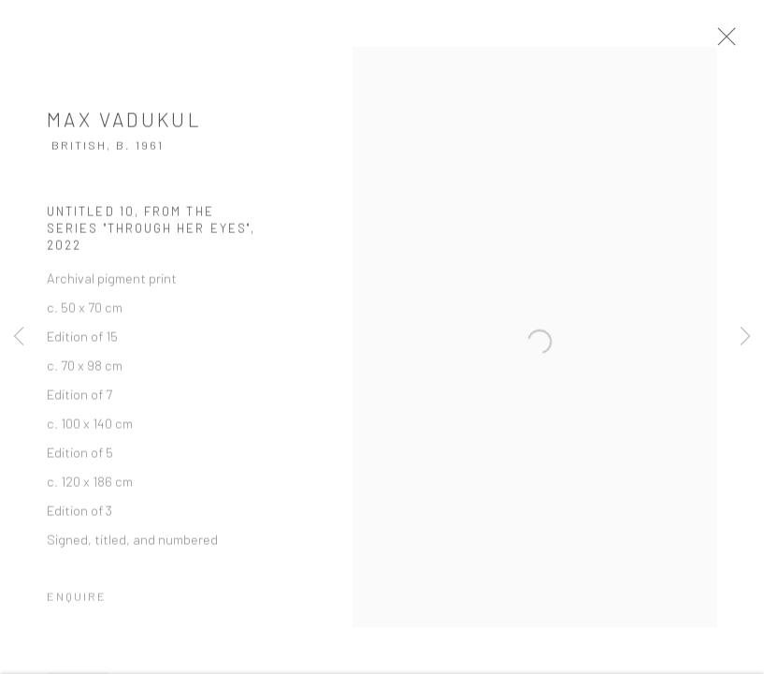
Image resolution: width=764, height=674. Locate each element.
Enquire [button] (77, 602)
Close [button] (741, 42)
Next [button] (745, 337)
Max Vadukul (124, 126)
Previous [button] (18, 337)
